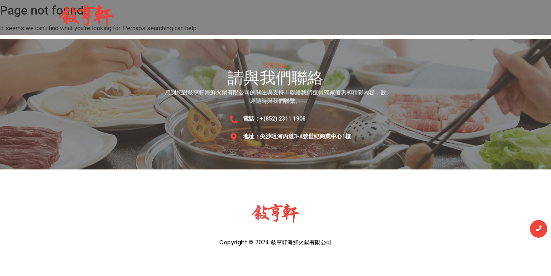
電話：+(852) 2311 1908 (274, 118)
